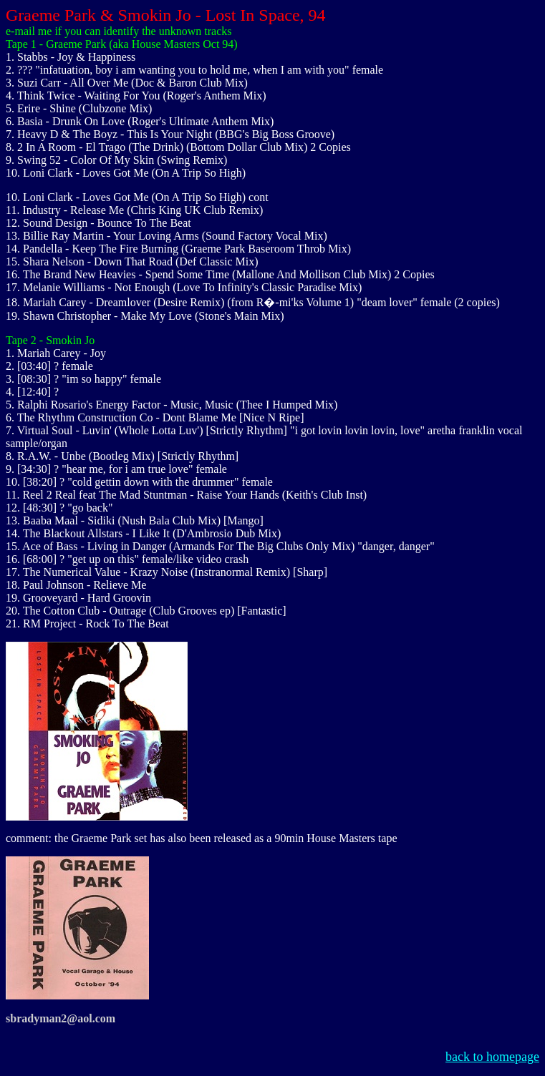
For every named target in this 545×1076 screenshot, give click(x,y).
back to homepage (492, 1057)
